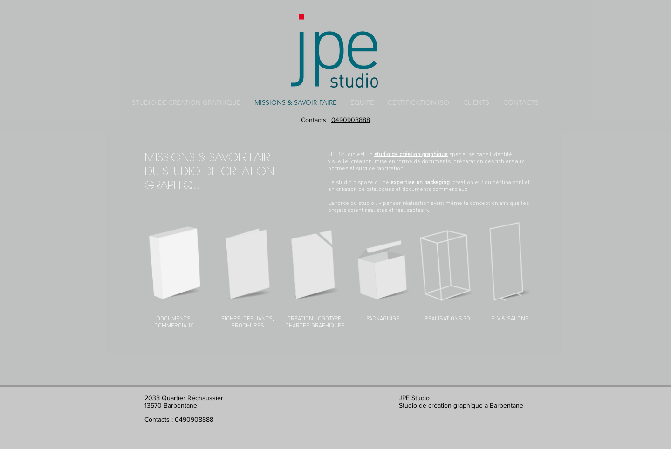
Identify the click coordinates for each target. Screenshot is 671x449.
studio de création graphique (411, 153)
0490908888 (350, 119)
